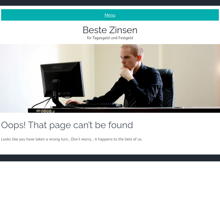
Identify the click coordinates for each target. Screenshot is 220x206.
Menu (110, 15)
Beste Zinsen (110, 30)
